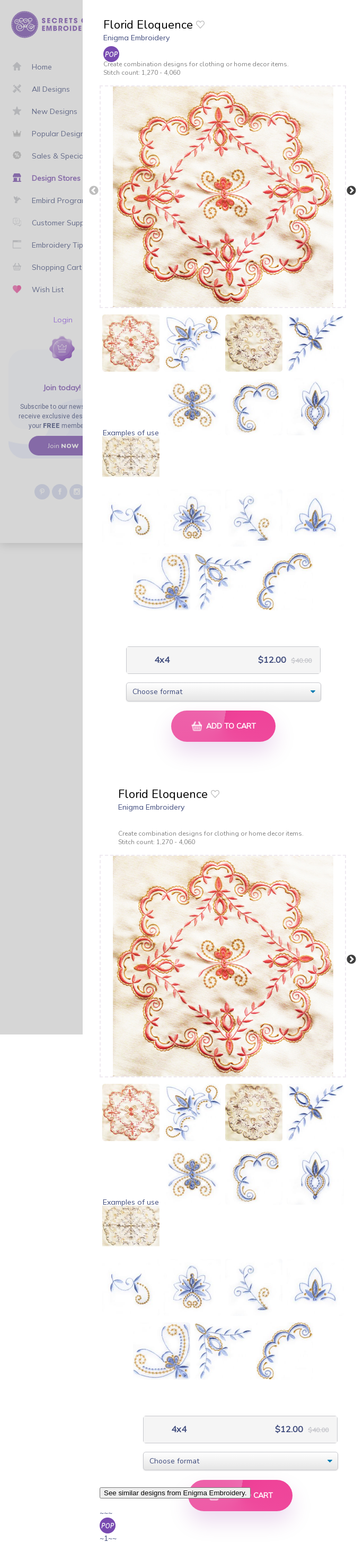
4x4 (161, 660)
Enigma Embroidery (136, 37)
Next (351, 191)
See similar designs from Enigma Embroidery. (175, 1493)
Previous (93, 191)
